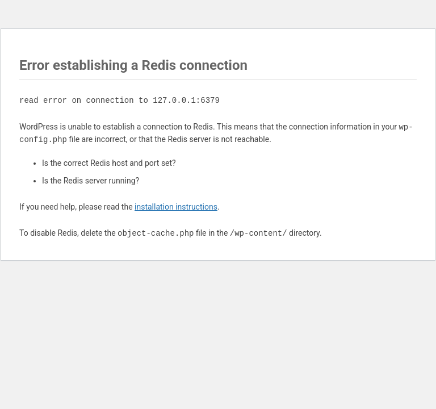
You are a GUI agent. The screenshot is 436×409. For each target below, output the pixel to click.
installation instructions (176, 206)
